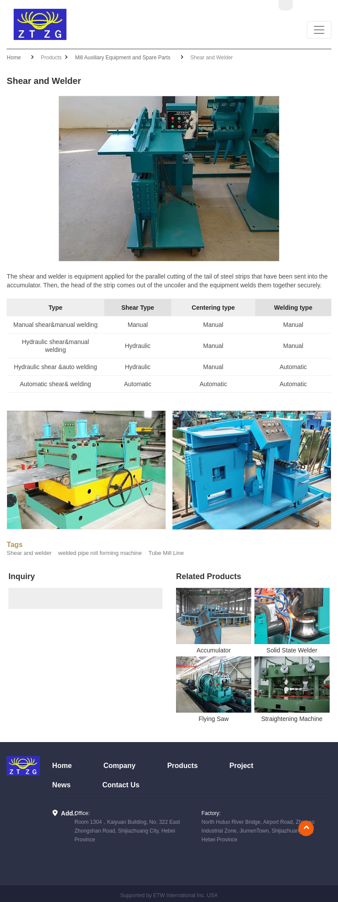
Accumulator (213, 650)
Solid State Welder (291, 650)
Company (119, 765)
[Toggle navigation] (319, 30)
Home (14, 57)
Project (241, 765)
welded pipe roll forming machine (100, 553)
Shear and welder (29, 553)
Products (182, 765)
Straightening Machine (292, 718)
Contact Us (120, 785)
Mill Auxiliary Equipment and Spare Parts (122, 57)
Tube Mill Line (166, 553)
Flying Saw (213, 718)
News (61, 785)
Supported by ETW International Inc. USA (168, 895)
